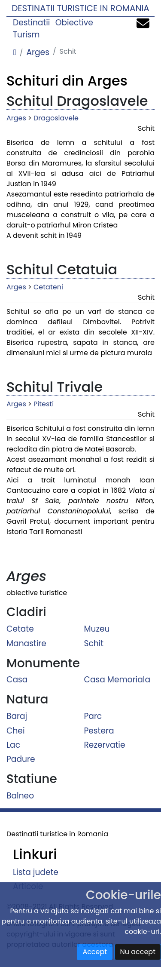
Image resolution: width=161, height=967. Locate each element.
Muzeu (97, 629)
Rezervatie (104, 745)
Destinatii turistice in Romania (80, 8)
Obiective (74, 22)
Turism (26, 34)
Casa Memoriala (117, 679)
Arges (37, 52)
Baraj (16, 716)
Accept (94, 952)
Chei (15, 730)
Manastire (26, 643)
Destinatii (31, 22)
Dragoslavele (56, 118)
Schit (94, 643)
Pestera (99, 730)
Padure (20, 759)
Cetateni (48, 287)
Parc (93, 716)
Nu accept (137, 952)
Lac (13, 745)
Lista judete (35, 872)
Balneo (20, 795)
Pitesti (43, 404)
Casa (16, 679)
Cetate (20, 629)
